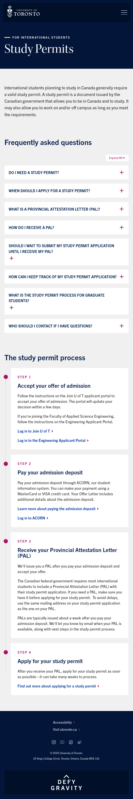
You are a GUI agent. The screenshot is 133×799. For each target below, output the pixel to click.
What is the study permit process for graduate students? (57, 301)
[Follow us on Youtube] (62, 742)
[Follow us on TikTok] (70, 742)
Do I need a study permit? (66, 172)
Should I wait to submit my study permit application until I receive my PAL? (61, 252)
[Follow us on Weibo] (79, 742)
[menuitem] (66, 722)
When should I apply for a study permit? (66, 191)
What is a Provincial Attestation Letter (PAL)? (66, 209)
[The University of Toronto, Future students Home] (23, 11)
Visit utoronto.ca (66, 729)
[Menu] (124, 12)
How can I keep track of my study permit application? (66, 277)
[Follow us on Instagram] (53, 742)
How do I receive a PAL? (66, 227)
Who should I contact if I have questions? (66, 326)
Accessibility (64, 722)
